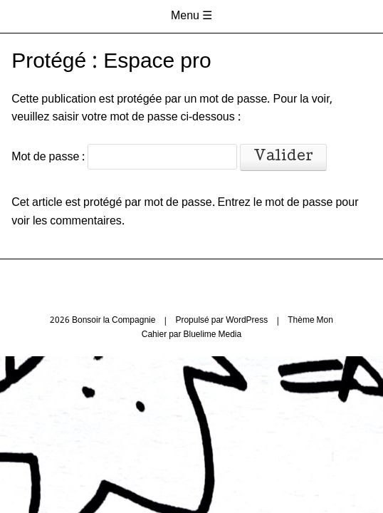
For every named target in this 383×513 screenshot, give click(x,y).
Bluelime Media (212, 335)
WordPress (247, 321)
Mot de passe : (124, 157)
